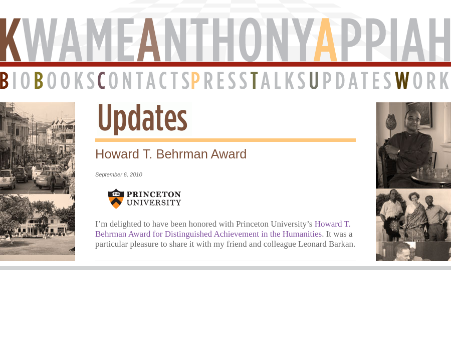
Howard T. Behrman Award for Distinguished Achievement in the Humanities (223, 229)
